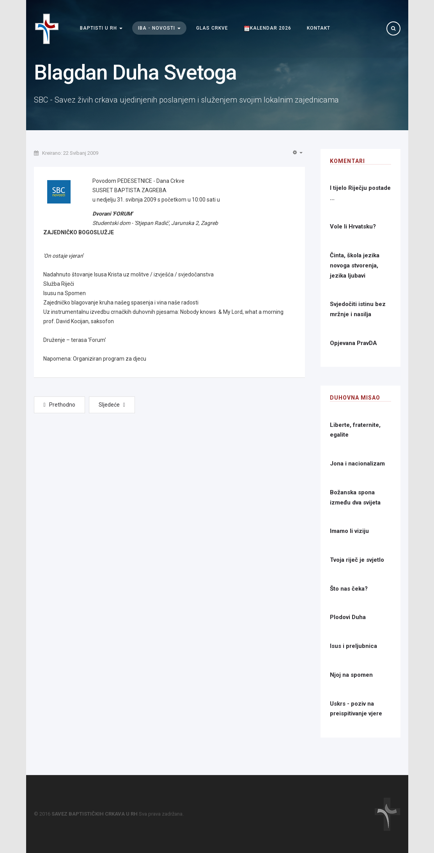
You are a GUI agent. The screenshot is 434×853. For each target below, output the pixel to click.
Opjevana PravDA (353, 343)
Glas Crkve (212, 28)
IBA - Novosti (159, 28)
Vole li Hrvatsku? (353, 226)
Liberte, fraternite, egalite (355, 430)
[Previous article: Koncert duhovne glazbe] (59, 404)
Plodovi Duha (348, 617)
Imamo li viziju (349, 530)
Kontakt (318, 28)
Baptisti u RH (101, 28)
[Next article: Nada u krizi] (112, 404)
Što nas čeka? (349, 588)
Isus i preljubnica (353, 645)
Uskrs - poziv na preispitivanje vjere (356, 708)
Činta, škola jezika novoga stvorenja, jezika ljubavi (354, 265)
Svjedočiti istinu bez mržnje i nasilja (358, 309)
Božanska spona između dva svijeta (355, 497)
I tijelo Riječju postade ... (360, 193)
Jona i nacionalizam (357, 463)
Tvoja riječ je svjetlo (357, 559)
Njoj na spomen (351, 674)
